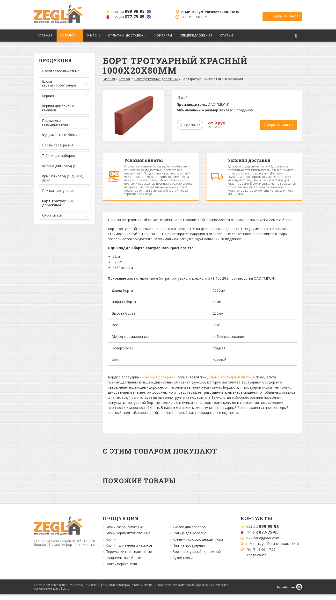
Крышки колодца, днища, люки (62, 178)
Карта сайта (256, 560)
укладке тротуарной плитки (229, 383)
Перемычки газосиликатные (55, 122)
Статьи (226, 35)
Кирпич (111, 545)
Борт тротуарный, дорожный (58, 203)
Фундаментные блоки (60, 134)
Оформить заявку (278, 124)
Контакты (163, 35)
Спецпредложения (196, 35)
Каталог (67, 35)
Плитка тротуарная (58, 190)
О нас (92, 35)
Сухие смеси (183, 563)
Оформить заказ (282, 14)
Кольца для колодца (59, 166)
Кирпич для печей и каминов (129, 551)
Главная (45, 35)
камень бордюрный (159, 383)
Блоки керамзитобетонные (128, 539)
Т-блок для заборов (189, 532)
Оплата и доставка (125, 35)
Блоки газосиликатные (124, 532)
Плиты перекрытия (121, 569)
